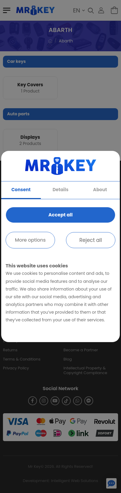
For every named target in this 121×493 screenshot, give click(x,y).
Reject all (90, 240)
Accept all (60, 214)
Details (61, 189)
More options (30, 240)
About (100, 189)
